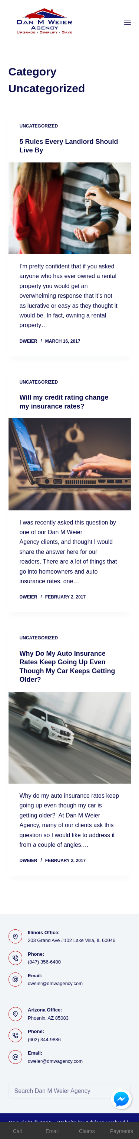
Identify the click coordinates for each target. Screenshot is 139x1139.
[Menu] (127, 22)
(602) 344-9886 (44, 1039)
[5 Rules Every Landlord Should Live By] (70, 208)
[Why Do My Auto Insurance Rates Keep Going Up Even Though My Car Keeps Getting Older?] (70, 738)
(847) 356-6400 (44, 962)
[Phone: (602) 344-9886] (16, 1036)
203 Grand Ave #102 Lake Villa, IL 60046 (71, 940)
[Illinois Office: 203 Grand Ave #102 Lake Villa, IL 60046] (16, 936)
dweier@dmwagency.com (55, 983)
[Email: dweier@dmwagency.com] (16, 979)
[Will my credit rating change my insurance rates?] (70, 464)
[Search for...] (62, 1091)
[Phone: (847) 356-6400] (16, 958)
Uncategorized (39, 126)
